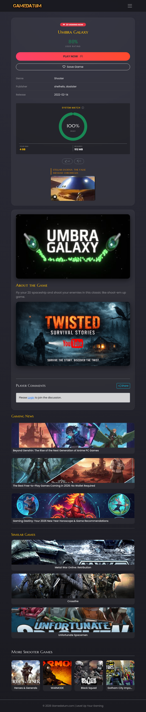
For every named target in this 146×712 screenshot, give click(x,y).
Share (123, 385)
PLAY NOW (73, 56)
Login (31, 397)
